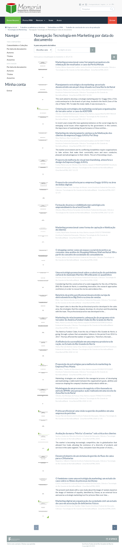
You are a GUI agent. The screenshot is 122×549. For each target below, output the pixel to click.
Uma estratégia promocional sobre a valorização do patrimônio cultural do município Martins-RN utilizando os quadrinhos (86, 273)
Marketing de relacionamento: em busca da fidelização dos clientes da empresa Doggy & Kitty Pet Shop (84, 134)
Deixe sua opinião (28, 544)
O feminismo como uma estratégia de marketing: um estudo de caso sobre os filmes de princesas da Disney (86, 479)
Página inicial (11, 27)
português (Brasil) (94, 4)
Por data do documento (16, 49)
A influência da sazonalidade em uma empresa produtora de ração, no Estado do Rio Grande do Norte (84, 342)
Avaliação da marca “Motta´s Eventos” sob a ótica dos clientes (86, 433)
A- (107, 4)
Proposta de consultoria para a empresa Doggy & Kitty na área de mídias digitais (86, 183)
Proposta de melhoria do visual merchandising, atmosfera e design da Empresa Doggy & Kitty (84, 161)
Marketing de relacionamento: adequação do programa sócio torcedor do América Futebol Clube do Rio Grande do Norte (85, 318)
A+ (113, 4)
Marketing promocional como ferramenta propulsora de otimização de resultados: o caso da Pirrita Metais (82, 63)
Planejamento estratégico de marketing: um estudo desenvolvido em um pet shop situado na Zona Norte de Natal (85, 85)
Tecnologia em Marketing (17, 30)
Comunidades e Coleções (17, 45)
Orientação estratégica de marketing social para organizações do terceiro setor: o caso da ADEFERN (86, 110)
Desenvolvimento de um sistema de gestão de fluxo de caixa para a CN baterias (85, 457)
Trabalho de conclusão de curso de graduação (83, 27)
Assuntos (11, 60)
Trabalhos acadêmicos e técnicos (32, 27)
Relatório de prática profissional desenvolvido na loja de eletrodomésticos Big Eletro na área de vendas (83, 296)
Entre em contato (13, 544)
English (103, 4)
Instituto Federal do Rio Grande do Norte (97, 544)
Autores (10, 52)
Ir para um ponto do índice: (45, 45)
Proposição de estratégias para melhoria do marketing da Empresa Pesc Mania (83, 365)
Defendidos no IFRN (55, 27)
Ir (92, 50)
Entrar (9, 91)
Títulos (10, 56)
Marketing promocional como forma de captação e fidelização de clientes (85, 228)
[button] (40, 20)
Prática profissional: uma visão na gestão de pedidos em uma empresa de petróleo (85, 412)
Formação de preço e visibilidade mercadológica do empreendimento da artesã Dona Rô (80, 206)
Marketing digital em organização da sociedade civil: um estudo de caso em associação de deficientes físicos (86, 502)
